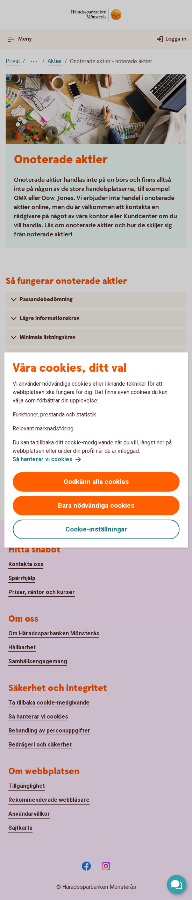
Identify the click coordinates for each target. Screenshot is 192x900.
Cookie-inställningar (96, 529)
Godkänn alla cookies (96, 482)
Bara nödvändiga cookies (96, 505)
